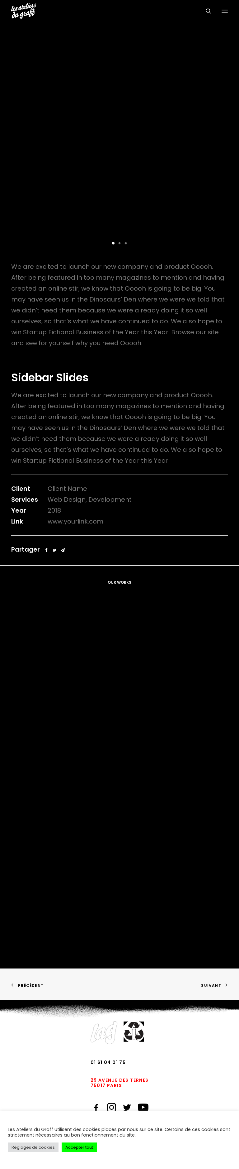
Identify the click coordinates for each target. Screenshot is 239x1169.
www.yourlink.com (75, 521)
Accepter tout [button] (79, 1147)
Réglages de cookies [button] (33, 1147)
